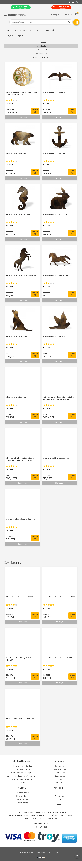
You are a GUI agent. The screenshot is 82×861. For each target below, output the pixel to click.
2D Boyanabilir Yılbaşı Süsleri (56, 458)
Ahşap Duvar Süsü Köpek (17, 336)
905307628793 (50, 818)
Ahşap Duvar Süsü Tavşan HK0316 (58, 658)
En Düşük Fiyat (41, 50)
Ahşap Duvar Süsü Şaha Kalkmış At (21, 275)
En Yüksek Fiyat (41, 54)
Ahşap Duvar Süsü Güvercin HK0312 (59, 597)
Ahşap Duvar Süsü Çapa (54, 153)
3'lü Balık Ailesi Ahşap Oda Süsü (20, 519)
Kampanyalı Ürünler (41, 57)
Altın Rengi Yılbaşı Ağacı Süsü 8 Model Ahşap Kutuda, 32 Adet (20, 459)
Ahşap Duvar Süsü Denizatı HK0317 (21, 719)
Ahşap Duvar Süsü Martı (54, 92)
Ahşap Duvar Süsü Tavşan (55, 214)
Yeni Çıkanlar (41, 46)
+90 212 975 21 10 (33, 818)
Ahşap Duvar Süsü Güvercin (55, 336)
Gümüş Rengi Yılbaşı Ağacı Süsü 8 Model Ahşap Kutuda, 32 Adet (58, 398)
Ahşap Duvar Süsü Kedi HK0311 (19, 597)
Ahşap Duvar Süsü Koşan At (55, 275)
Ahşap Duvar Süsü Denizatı (18, 214)
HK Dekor (9, 608)
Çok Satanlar (13, 562)
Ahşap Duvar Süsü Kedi (16, 397)
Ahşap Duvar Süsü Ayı (16, 153)
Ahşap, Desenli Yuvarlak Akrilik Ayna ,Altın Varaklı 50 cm (22, 93)
